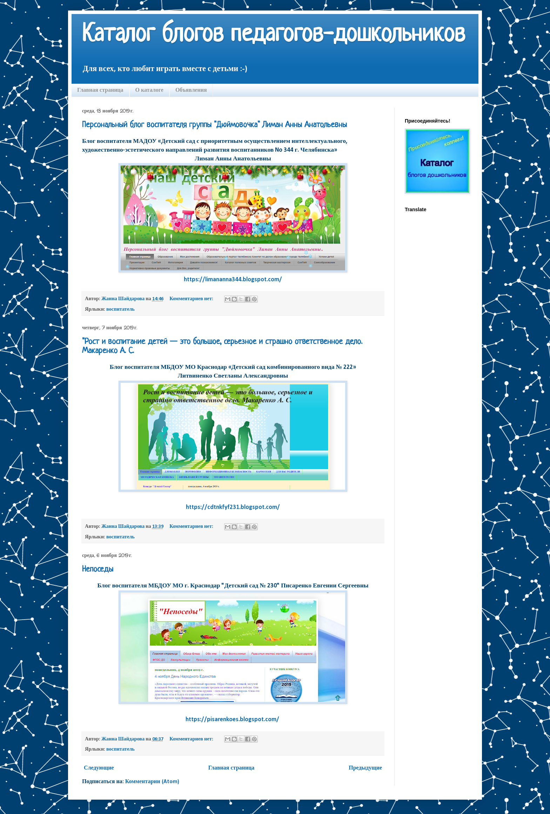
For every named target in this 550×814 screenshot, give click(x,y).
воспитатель (120, 309)
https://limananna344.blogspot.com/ (233, 280)
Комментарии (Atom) (152, 782)
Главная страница (100, 90)
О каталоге (149, 90)
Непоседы (97, 569)
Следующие (99, 768)
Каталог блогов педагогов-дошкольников (273, 35)
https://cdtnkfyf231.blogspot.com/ (233, 507)
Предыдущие (365, 768)
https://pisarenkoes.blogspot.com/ (233, 720)
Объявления (191, 90)
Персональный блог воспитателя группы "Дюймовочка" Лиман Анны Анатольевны (214, 125)
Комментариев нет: (191, 299)
